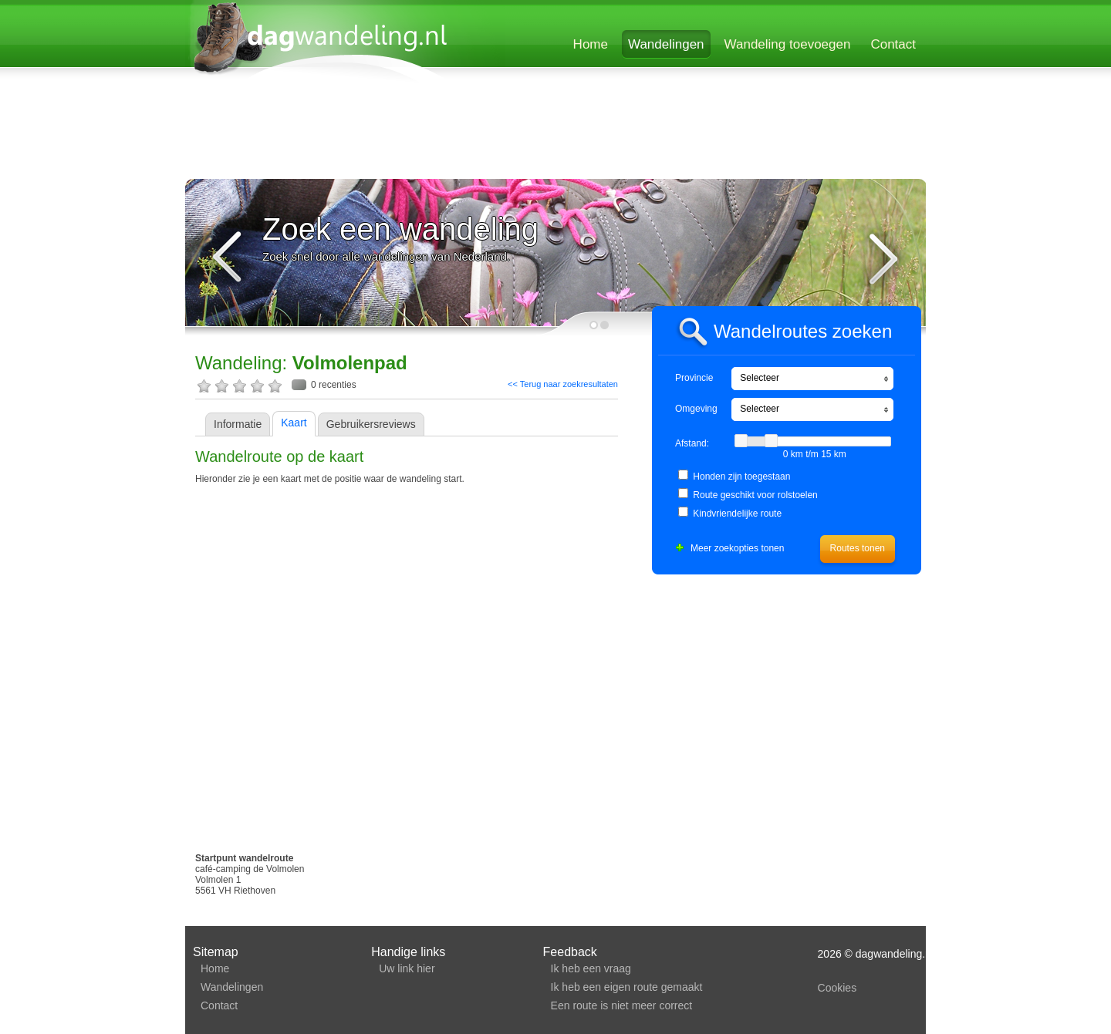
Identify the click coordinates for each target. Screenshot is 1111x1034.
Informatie (238, 424)
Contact (893, 44)
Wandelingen (666, 44)
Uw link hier (406, 968)
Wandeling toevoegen (787, 44)
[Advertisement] (555, 132)
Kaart (293, 422)
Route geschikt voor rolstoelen (755, 495)
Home (590, 44)
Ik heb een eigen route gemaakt (627, 987)
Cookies (837, 988)
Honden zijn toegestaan (741, 476)
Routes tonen (857, 548)
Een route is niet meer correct (622, 1005)
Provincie (694, 377)
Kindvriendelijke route (737, 513)
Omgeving (696, 408)
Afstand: (692, 443)
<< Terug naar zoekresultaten (563, 384)
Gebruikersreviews (371, 424)
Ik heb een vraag (591, 968)
